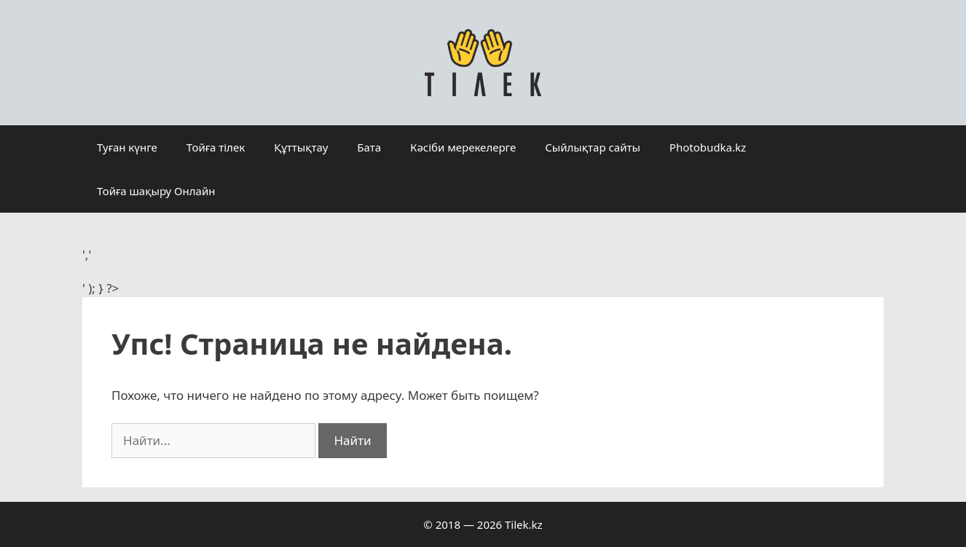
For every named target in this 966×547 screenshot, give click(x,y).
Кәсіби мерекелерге (463, 147)
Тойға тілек (215, 147)
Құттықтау (301, 147)
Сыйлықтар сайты (592, 147)
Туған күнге (127, 147)
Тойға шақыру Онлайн (156, 191)
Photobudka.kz (707, 147)
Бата (369, 147)
